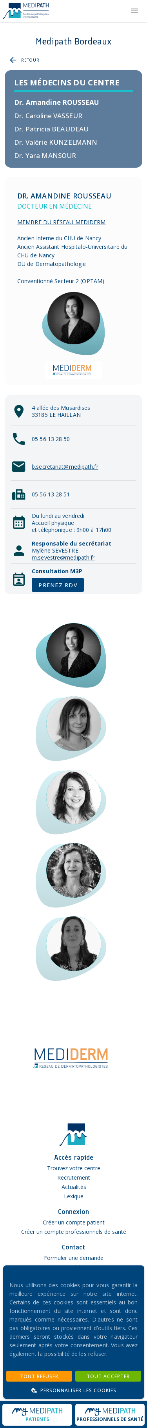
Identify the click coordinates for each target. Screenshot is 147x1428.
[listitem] (73, 102)
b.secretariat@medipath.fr (65, 466)
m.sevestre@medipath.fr (63, 557)
